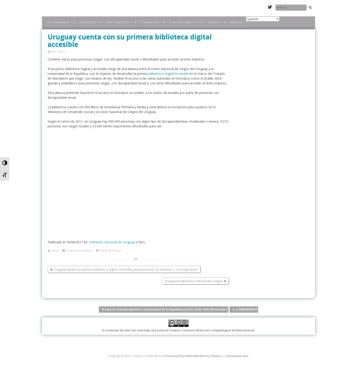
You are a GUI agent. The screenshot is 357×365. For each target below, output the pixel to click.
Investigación (118, 22)
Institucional (58, 22)
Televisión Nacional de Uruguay (112, 242)
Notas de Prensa (110, 250)
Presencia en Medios (79, 250)
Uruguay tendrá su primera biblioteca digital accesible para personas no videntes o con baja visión (124, 269)
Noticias (237, 22)
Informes (215, 22)
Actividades (89, 22)
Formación (150, 22)
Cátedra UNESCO (185, 22)
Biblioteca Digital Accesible (169, 73)
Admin (54, 250)
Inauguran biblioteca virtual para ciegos (195, 281)
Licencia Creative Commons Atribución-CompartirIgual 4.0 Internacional (205, 330)
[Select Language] (263, 19)
